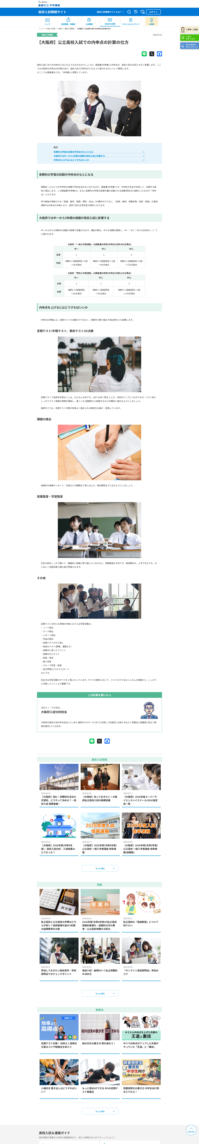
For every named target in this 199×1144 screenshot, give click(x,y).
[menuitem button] (151, 21)
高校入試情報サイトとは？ (109, 11)
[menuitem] (47, 21)
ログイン (153, 11)
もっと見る (100, 870)
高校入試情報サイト (52, 12)
